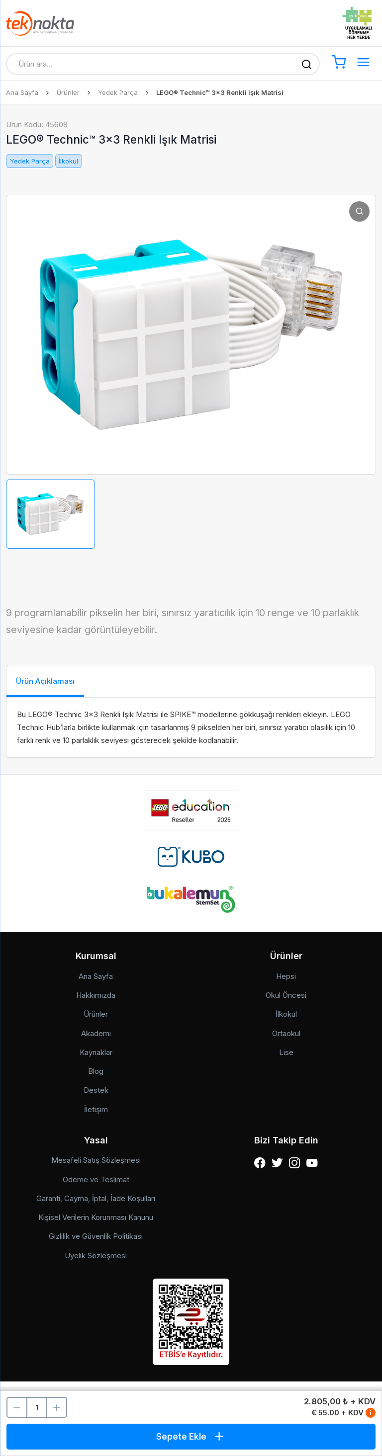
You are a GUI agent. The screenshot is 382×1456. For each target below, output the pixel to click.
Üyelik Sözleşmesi (96, 1255)
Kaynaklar (96, 1052)
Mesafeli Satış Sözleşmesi (96, 1160)
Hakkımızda (95, 995)
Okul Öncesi (286, 995)
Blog (95, 1071)
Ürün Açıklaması (45, 681)
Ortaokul (286, 1033)
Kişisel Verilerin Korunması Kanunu (95, 1217)
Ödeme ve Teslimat (96, 1179)
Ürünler (68, 92)
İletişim (96, 1109)
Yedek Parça (118, 92)
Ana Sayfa (22, 92)
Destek (96, 1090)
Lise (286, 1052)
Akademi (96, 1033)
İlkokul (68, 161)
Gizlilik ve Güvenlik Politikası (96, 1236)
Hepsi (286, 976)
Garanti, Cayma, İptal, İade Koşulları (95, 1198)
